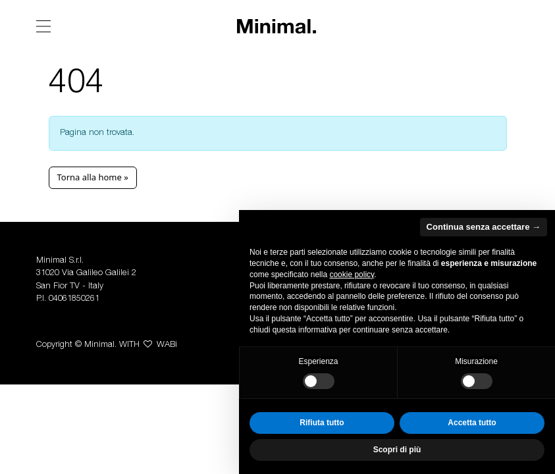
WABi (167, 345)
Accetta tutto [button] (472, 422)
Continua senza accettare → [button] (484, 227)
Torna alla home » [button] (92, 177)
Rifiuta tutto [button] (322, 422)
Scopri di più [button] (397, 449)
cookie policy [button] (351, 274)
